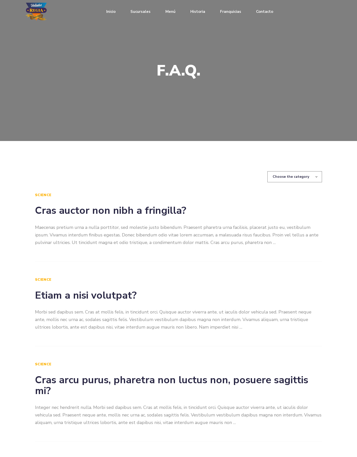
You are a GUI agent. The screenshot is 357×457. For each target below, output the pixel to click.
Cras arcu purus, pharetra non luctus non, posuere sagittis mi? (171, 385)
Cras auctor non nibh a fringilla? (110, 210)
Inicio (111, 11)
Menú (170, 11)
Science (43, 195)
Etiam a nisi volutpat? (86, 295)
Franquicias (230, 11)
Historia (197, 11)
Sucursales (140, 11)
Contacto (264, 11)
